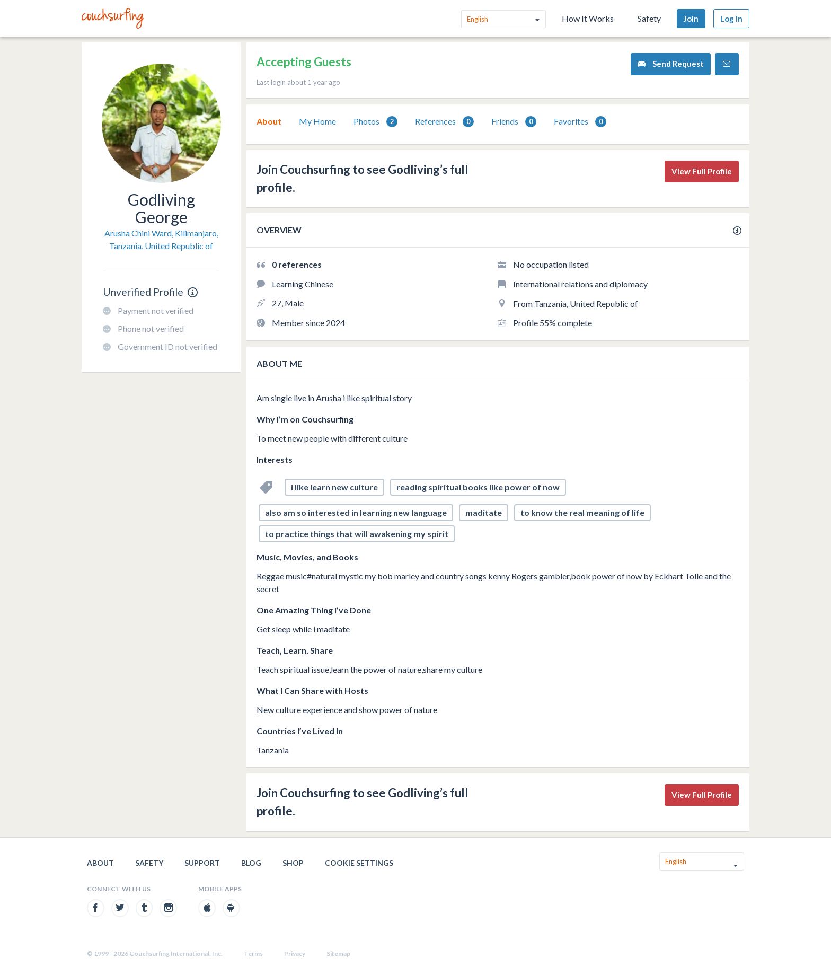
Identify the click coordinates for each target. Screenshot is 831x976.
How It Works (588, 18)
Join (691, 18)
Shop (293, 862)
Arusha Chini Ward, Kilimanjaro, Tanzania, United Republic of (161, 239)
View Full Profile (701, 171)
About (269, 121)
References (444, 121)
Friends (513, 121)
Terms (253, 953)
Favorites (580, 121)
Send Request (671, 64)
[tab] (269, 121)
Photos (375, 121)
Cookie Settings (359, 862)
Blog (251, 862)
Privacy (294, 953)
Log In (731, 18)
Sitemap (338, 953)
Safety (649, 18)
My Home (317, 121)
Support (202, 862)
